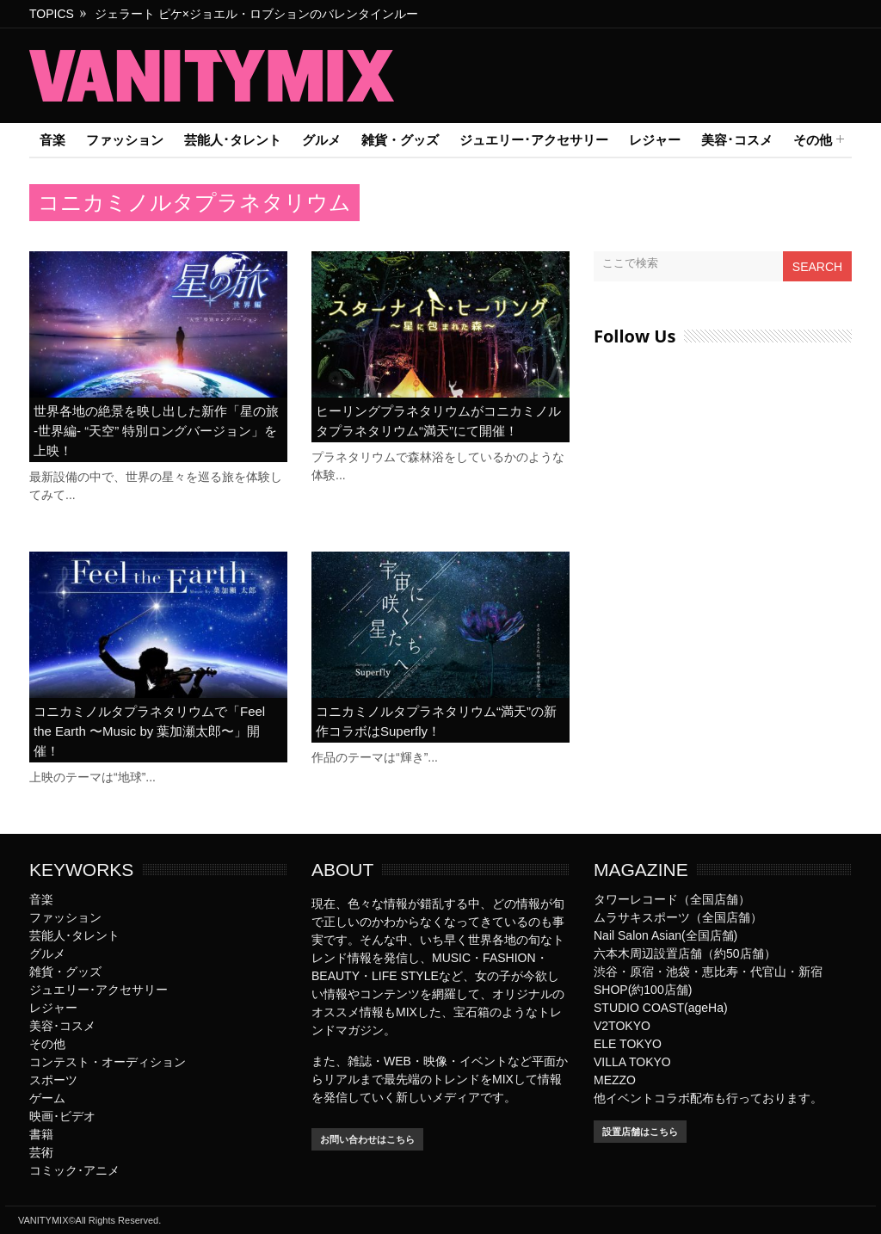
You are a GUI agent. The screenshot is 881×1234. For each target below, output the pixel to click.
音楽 (52, 140)
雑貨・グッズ (400, 140)
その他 (812, 141)
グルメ (321, 140)
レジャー (655, 140)
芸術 (41, 1152)
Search (817, 267)
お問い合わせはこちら (367, 1139)
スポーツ (53, 1080)
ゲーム (47, 1098)
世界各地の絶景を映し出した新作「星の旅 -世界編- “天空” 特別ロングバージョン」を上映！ (156, 431)
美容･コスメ (737, 140)
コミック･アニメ (74, 1170)
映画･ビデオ (62, 1116)
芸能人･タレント (232, 140)
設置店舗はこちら (640, 1131)
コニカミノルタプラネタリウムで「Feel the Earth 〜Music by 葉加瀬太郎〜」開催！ (149, 731)
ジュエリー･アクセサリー (533, 140)
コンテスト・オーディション (107, 1062)
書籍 (41, 1134)
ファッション (124, 140)
